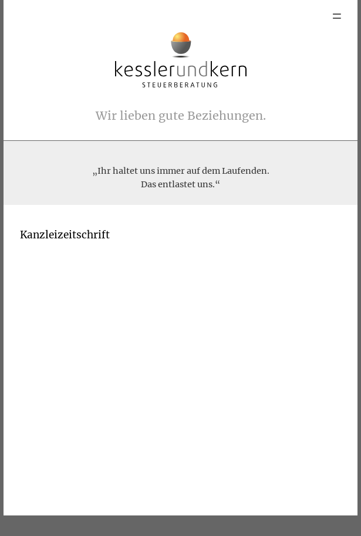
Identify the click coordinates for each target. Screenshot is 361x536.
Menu (336, 16)
